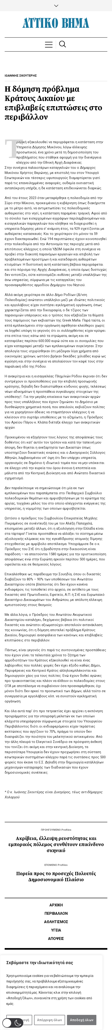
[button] (12, 1023)
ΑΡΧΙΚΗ (56, 905)
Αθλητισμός (56, 922)
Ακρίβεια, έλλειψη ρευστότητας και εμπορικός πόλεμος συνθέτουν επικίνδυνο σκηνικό (56, 845)
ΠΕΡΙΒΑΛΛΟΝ (56, 913)
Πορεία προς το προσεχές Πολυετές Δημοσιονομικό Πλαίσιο (56, 877)
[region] (51, 992)
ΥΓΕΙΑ (56, 930)
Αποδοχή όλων (81, 1020)
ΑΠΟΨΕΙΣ (56, 938)
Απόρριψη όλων (49, 1020)
